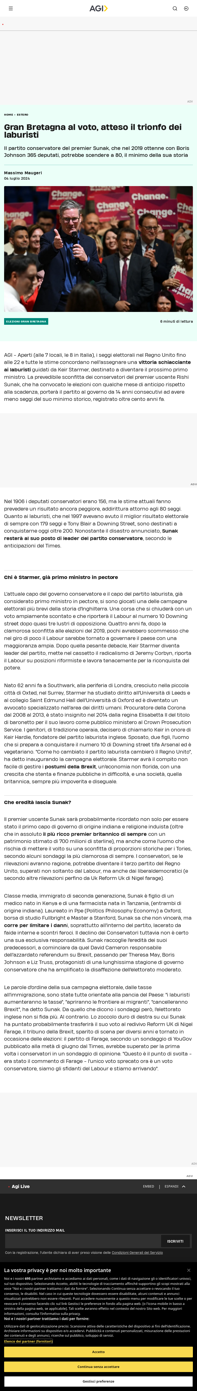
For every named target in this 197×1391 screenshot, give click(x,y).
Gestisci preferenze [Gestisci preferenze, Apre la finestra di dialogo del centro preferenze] (98, 1381)
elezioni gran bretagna (26, 321)
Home (8, 114)
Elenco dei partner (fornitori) (28, 1341)
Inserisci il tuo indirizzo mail (35, 1230)
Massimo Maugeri (23, 173)
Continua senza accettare (98, 1366)
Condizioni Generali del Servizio (137, 1253)
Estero (22, 114)
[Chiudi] (188, 1270)
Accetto (98, 1351)
